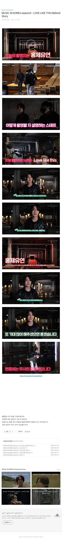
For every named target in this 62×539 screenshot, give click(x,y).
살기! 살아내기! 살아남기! (12, 513)
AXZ (30, 537)
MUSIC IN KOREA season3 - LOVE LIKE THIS (15, 450)
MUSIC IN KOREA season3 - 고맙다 (13, 455)
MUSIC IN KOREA (7, 10)
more (58, 469)
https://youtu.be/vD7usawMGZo (31, 376)
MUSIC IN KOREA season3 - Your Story (14, 448)
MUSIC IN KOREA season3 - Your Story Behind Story (18, 445)
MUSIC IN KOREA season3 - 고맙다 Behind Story (17, 452)
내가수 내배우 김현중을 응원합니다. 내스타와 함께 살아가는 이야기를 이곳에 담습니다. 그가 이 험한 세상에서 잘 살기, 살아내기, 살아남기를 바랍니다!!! (26, 517)
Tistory (41, 537)
